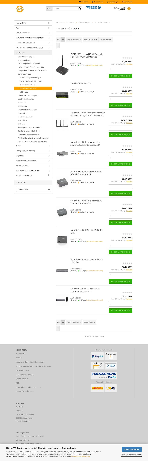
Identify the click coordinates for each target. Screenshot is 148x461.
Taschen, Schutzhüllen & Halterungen (33, 138)
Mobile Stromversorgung (28, 95)
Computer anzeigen (26, 57)
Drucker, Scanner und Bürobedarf (29, 47)
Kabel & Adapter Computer (30, 81)
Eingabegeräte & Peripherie (29, 64)
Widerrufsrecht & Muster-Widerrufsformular (33, 366)
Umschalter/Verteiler (28, 88)
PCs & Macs (22, 120)
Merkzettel (127, 2)
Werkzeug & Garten (24, 175)
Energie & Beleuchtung (25, 151)
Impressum (20, 354)
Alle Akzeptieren (132, 449)
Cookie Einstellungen (24, 391)
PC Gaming (22, 113)
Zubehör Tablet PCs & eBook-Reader (32, 141)
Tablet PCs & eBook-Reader (29, 134)
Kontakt (19, 358)
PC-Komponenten (25, 117)
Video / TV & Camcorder (25, 43)
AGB (17, 383)
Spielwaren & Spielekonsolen (27, 170)
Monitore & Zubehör (26, 99)
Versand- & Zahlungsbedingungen (30, 362)
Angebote (20, 156)
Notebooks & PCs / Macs (27, 110)
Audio (18, 146)
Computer (20, 52)
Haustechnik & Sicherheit (26, 161)
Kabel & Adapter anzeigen (30, 78)
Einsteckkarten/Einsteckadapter (31, 67)
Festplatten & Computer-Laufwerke (32, 71)
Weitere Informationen (131, 455)
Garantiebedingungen (25, 374)
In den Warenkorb (120, 76)
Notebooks (22, 106)
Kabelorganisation (27, 85)
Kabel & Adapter (24, 74)
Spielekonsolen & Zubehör (28, 131)
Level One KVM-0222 (80, 83)
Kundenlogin (113, 2)
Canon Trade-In (22, 379)
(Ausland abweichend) (94, 65)
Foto (17, 28)
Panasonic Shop (22, 165)
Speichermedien (23, 33)
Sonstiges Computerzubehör (29, 127)
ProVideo (83, 2)
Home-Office (21, 23)
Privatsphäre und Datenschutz (28, 387)
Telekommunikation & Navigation (29, 38)
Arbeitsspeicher (24, 60)
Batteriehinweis (22, 370)
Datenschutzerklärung (80, 456)
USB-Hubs (24, 92)
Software (21, 124)
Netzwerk (22, 103)
